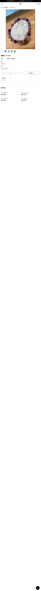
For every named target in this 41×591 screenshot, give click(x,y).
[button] (5, 51)
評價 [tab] (10, 78)
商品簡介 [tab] (4, 78)
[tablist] (20, 78)
